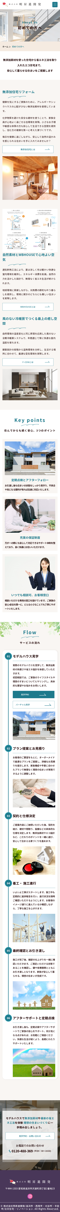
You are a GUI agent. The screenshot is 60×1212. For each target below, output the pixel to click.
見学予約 (25, 697)
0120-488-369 (32, 1144)
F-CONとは (30, 363)
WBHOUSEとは (30, 307)
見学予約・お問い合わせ (30, 1129)
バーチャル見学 (24, 708)
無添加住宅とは (30, 149)
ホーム (5, 46)
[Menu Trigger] (55, 4)
